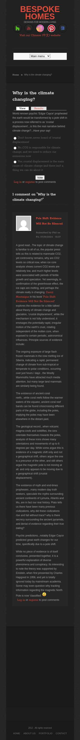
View (24, 108)
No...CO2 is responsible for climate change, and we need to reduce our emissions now (36, 152)
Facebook (62, 28)
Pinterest (51, 28)
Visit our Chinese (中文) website (40, 35)
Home (16, 74)
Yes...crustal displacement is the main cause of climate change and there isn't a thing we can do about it (38, 166)
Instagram (40, 28)
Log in (18, 182)
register (30, 182)
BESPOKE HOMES (40, 13)
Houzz (17, 28)
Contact (61, 733)
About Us (29, 733)
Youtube (28, 28)
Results (38, 108)
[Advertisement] (40, 666)
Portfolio (45, 733)
